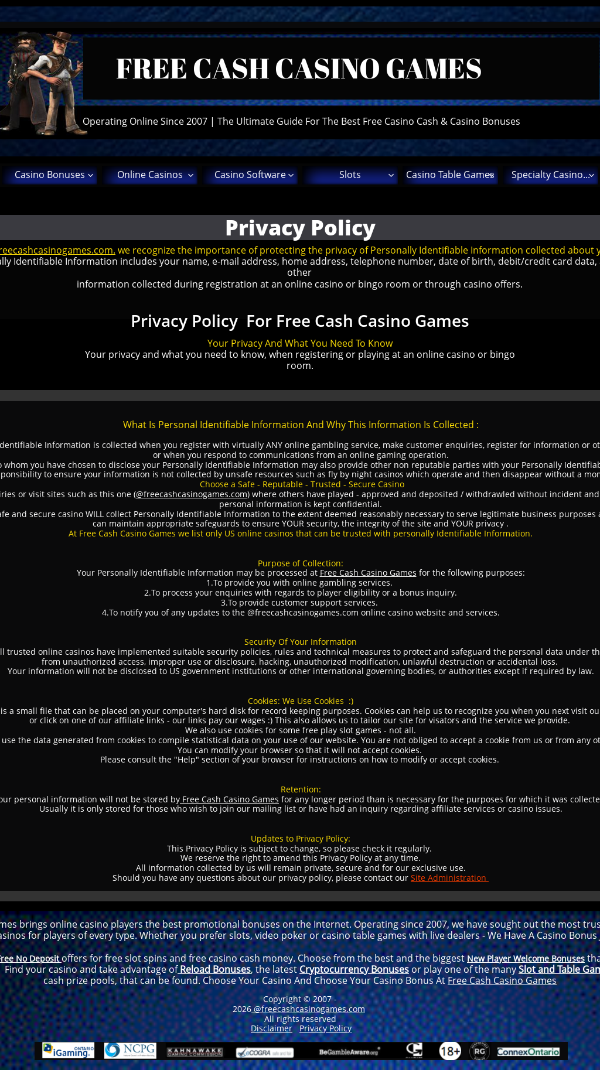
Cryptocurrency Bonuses (354, 969)
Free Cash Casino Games (368, 572)
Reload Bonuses (214, 969)
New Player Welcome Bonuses (526, 958)
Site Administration (450, 877)
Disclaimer (271, 1028)
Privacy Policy (325, 1028)
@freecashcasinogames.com (191, 494)
